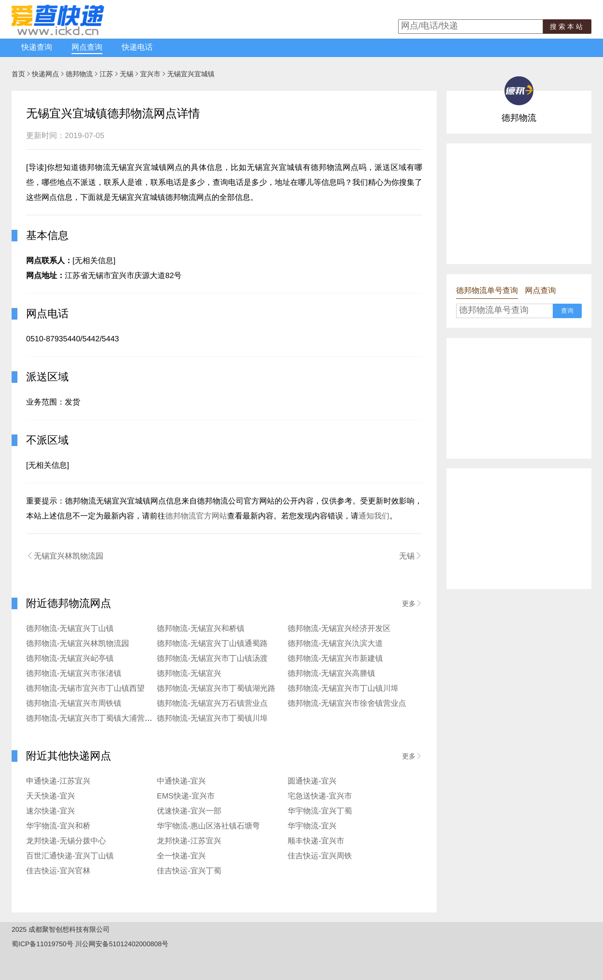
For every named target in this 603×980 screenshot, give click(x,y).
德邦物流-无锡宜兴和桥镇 (200, 629)
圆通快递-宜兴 (311, 781)
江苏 (106, 74)
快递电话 (137, 47)
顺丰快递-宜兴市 (315, 841)
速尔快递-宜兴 (50, 811)
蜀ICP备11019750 (39, 944)
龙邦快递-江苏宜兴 (189, 841)
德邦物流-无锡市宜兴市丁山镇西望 (85, 689)
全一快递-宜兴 (181, 856)
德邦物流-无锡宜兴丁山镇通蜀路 (212, 644)
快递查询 (36, 47)
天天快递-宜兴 (50, 796)
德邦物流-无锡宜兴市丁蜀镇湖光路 (216, 689)
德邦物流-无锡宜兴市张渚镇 (73, 674)
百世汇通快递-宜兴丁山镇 (70, 856)
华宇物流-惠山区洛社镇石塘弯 (208, 826)
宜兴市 (150, 74)
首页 (18, 74)
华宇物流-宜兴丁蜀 (319, 811)
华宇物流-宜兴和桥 (58, 826)
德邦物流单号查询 (487, 291)
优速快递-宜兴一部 (189, 811)
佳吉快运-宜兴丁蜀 (189, 871)
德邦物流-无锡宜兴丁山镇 (70, 629)
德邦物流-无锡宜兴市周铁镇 (73, 704)
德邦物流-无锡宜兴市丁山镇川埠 (342, 689)
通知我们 (374, 516)
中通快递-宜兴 (181, 781)
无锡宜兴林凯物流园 (64, 556)
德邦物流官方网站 (196, 516)
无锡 (126, 74)
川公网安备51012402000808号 (122, 944)
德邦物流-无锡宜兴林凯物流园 (77, 644)
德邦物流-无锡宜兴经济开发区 (338, 629)
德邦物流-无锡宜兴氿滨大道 (335, 644)
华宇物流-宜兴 (311, 826)
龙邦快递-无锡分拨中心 (66, 841)
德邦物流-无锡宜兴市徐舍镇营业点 (346, 704)
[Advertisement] (518, 203)
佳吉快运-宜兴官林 (58, 871)
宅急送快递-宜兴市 (319, 796)
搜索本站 (567, 26)
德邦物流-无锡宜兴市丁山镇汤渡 (212, 659)
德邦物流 (79, 74)
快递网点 (45, 74)
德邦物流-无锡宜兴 (189, 674)
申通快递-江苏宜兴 (58, 781)
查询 (567, 310)
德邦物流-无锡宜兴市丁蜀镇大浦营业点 (93, 718)
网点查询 (87, 47)
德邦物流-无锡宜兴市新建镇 (335, 659)
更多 (412, 603)
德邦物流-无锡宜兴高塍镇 (331, 674)
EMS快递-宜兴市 (186, 796)
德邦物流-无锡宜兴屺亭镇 (70, 659)
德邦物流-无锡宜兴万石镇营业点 (212, 704)
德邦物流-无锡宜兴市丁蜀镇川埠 (212, 718)
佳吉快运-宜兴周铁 (319, 856)
